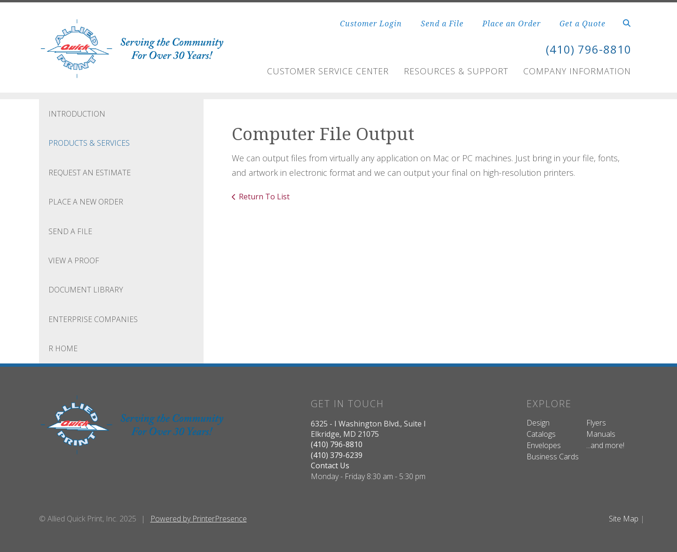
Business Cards (553, 456)
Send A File (70, 231)
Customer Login (371, 23)
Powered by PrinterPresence (198, 518)
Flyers (596, 423)
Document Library (85, 289)
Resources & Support (456, 71)
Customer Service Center (328, 71)
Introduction (76, 114)
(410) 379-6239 (336, 455)
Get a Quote (582, 23)
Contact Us (330, 465)
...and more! (605, 445)
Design (538, 423)
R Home (63, 348)
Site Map (623, 518)
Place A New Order (85, 202)
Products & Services (89, 143)
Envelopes (544, 445)
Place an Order (511, 23)
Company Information (577, 71)
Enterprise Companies (93, 319)
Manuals (600, 434)
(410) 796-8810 (588, 49)
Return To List (264, 196)
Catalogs (541, 434)
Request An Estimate (89, 172)
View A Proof (73, 260)
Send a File (442, 23)
